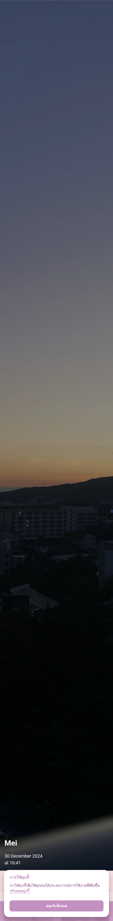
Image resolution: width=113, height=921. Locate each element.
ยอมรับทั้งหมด (56, 906)
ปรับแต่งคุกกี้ (20, 891)
